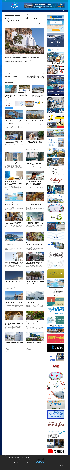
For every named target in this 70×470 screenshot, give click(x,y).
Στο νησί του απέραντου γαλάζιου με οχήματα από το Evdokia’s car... (14, 263)
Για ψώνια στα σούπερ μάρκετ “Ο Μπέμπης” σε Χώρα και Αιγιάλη (13, 282)
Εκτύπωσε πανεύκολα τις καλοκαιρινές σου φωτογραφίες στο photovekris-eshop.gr (34, 163)
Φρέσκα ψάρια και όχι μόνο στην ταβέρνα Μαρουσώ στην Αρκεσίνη (35, 243)
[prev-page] (6, 100)
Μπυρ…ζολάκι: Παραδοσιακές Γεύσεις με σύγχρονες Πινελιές (13, 222)
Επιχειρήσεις (32, 11)
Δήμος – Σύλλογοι (18, 11)
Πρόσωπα (38, 11)
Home (7, 11)
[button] (63, 11)
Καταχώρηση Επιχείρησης (47, 11)
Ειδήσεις (11, 11)
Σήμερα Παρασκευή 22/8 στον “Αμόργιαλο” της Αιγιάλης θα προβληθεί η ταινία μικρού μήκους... (34, 184)
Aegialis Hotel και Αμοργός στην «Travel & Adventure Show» (13, 142)
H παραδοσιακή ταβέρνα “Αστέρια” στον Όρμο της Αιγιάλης (35, 222)
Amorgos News (10, 14)
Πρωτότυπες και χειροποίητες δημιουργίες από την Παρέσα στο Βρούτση (14, 323)
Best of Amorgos (12, 15)
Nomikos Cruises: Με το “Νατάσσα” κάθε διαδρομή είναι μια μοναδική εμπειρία (13, 302)
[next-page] (7, 100)
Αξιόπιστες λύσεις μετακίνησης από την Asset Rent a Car (34, 263)
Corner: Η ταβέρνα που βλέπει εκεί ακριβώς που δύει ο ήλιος (34, 343)
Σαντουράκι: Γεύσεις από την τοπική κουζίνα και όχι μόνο (33, 203)
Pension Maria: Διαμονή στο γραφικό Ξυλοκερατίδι (33, 301)
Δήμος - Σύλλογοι (17, 15)
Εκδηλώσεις (25, 11)
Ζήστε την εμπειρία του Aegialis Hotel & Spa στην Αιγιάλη (13, 243)
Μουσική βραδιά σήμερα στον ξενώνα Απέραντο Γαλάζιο (13, 203)
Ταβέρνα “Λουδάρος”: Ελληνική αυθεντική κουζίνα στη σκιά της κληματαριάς (13, 183)
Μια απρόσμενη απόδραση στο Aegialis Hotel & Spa (13, 162)
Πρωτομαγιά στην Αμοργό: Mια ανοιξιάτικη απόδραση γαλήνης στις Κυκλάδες (13, 122)
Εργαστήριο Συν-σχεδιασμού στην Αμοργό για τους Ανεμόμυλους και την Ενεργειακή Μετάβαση (37, 95)
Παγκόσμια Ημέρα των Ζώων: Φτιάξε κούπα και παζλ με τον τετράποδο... (34, 143)
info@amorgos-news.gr (26, 466)
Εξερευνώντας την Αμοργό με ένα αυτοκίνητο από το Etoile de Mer (14, 343)
